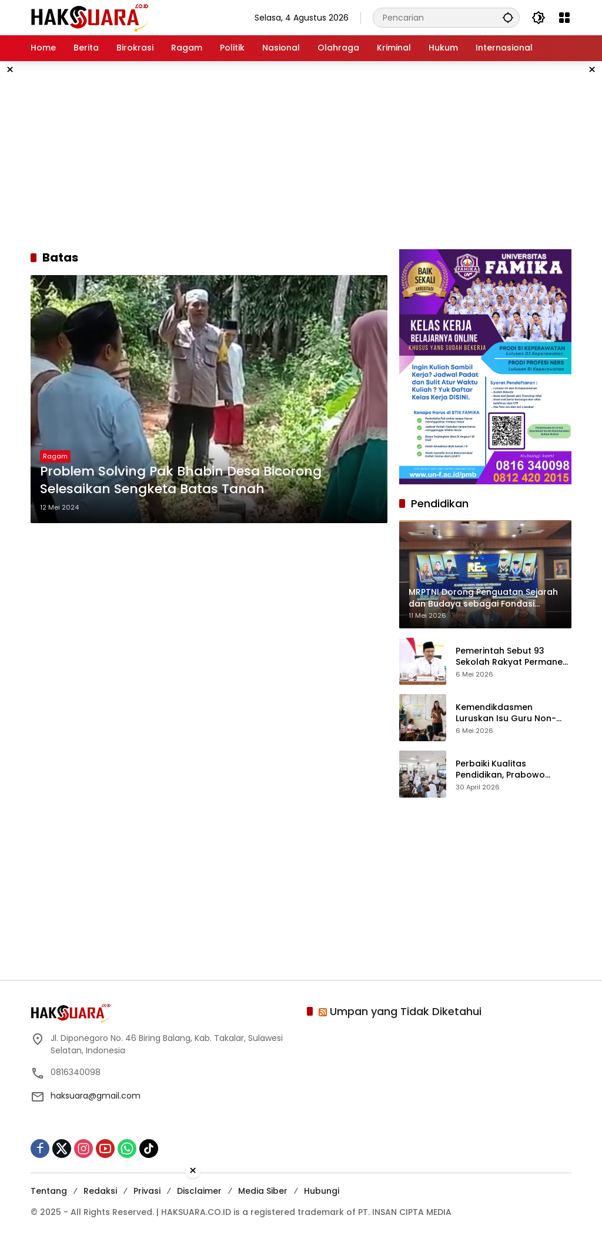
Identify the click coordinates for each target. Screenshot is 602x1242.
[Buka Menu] (564, 18)
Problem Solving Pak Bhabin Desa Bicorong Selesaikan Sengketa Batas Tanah (181, 480)
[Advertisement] (301, 155)
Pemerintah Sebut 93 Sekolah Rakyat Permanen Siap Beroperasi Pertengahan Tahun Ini (512, 656)
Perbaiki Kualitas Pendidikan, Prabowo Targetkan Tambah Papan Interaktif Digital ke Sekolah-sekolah (513, 769)
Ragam (55, 456)
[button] (508, 17)
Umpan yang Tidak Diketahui (405, 1011)
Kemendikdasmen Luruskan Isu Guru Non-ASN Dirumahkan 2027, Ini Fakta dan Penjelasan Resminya (509, 713)
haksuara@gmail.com (96, 1096)
